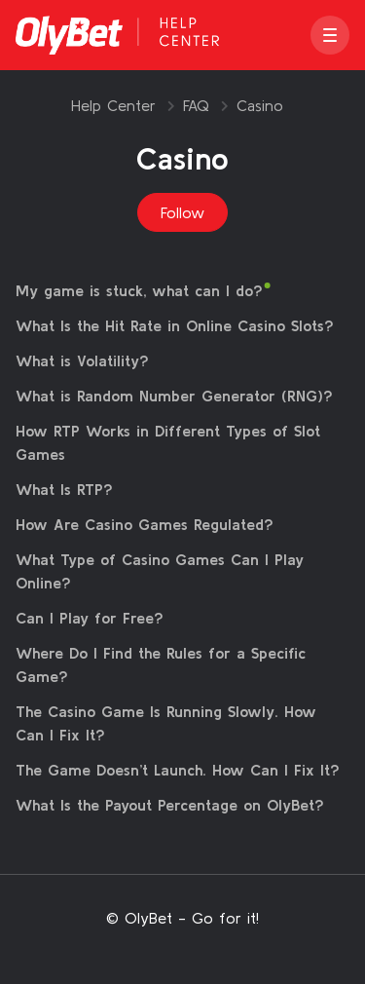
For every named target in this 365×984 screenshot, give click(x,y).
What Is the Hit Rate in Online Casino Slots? (175, 325)
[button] (329, 35)
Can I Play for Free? (90, 617)
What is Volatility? (82, 360)
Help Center (113, 105)
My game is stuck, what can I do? (139, 290)
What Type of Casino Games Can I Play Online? (160, 570)
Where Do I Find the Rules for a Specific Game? (161, 664)
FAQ (196, 105)
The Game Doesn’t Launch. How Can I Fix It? (178, 769)
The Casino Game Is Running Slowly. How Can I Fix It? (166, 722)
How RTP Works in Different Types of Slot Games (168, 442)
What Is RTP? (64, 489)
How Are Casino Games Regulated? (145, 524)
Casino (260, 105)
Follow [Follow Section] (182, 212)
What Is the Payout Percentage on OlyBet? (170, 805)
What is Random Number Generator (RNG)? (174, 395)
